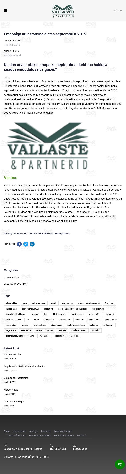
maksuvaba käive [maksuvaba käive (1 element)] (13, 320)
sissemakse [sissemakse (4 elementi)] (56, 325)
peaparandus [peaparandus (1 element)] (94, 320)
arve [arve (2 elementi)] (25, 303)
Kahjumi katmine (12, 354)
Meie (7, 431)
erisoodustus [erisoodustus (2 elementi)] (67, 303)
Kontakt (81, 435)
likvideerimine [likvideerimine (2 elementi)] (59, 314)
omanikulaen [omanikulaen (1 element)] (64, 320)
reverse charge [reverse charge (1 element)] (39, 325)
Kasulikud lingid (63, 431)
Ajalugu (33, 431)
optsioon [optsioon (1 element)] (79, 320)
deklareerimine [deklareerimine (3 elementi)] (38, 303)
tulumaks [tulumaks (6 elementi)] (62, 330)
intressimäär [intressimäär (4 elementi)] (11, 309)
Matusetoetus (11, 389)
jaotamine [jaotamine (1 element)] (48, 309)
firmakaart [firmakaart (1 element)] (109, 303)
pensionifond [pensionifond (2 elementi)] (111, 320)
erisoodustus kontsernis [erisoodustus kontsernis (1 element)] (89, 303)
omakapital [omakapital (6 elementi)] (49, 320)
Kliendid (46, 431)
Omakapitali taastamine (16, 378)
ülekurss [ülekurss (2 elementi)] (74, 336)
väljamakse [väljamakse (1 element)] (45, 336)
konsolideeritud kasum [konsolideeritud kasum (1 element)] (16, 314)
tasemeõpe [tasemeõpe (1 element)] (26, 330)
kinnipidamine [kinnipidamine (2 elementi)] (98, 309)
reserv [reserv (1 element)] (25, 325)
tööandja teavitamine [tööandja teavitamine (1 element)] (15, 336)
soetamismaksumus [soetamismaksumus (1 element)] (76, 325)
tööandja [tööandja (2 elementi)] (95, 330)
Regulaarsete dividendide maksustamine (24, 366)
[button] (118, 10)
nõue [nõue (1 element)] (36, 320)
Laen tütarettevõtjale (14, 401)
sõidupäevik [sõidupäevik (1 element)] (108, 325)
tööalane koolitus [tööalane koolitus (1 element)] (78, 330)
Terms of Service (16, 435)
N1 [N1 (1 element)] (28, 320)
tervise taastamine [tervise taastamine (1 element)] (44, 330)
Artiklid (9, 277)
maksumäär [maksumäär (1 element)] (94, 314)
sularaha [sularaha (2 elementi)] (94, 325)
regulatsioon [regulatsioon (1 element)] (11, 325)
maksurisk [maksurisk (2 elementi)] (109, 314)
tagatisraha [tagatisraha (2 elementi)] (11, 330)
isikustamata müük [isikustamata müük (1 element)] (30, 309)
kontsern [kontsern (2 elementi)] (35, 314)
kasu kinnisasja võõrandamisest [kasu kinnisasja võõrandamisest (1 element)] (72, 309)
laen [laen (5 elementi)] (46, 314)
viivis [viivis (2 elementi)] (32, 336)
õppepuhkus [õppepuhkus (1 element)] (60, 336)
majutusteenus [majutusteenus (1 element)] (77, 314)
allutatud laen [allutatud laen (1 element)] (12, 303)
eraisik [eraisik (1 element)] (53, 303)
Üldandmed (19, 431)
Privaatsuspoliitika (40, 435)
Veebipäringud (12, 55)
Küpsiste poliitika (64, 435)
